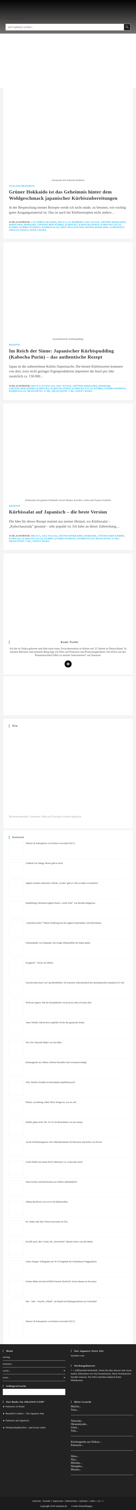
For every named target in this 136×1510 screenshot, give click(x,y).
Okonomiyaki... (79, 1424)
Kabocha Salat (110, 224)
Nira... (74, 1459)
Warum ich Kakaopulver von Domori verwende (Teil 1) (50, 843)
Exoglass (48, 386)
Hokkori (30, 224)
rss (99, 1500)
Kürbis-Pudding (30, 227)
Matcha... (76, 1406)
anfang (6, 1357)
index (92, 1500)
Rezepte (14, 344)
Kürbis (13, 227)
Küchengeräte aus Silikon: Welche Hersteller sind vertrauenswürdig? (56, 1062)
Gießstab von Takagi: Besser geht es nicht (44, 863)
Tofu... (74, 1430)
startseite (36, 1500)
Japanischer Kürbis (50, 224)
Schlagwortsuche (16, 1386)
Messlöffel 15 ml (39, 391)
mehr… (34, 1377)
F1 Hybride (75, 222)
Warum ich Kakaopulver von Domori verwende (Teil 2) (50, 1321)
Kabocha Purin (89, 224)
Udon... (75, 1427)
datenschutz (71, 1500)
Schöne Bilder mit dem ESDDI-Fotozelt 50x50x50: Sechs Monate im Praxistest (61, 1281)
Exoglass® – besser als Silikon (39, 962)
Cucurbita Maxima (44, 222)
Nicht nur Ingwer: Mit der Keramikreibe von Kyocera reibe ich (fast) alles (58, 1002)
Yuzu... (75, 1409)
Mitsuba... (76, 1462)
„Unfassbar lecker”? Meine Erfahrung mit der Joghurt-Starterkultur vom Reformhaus (63, 923)
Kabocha (71, 224)
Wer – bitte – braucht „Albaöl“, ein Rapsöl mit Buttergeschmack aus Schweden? (61, 1301)
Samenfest (117, 227)
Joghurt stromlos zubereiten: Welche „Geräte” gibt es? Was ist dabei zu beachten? (62, 883)
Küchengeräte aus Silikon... (86, 1441)
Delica (62, 222)
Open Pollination (72, 227)
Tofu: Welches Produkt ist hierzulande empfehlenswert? (50, 1082)
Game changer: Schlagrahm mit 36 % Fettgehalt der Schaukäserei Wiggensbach (61, 1261)
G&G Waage (92, 222)
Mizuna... (76, 1469)
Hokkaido (15, 224)
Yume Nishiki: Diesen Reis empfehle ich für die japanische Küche (55, 1022)
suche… (34, 1370)
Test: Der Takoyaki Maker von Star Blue (44, 1042)
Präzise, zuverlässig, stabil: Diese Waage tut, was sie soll (51, 1102)
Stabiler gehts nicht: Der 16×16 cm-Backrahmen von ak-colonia (54, 1122)
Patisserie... (77, 1445)
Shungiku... (77, 1466)
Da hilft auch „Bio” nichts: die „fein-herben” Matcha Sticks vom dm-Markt (59, 1241)
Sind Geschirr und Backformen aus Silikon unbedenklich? (51, 1182)
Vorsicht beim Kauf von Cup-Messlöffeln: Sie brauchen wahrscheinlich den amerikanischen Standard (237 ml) (75, 982)
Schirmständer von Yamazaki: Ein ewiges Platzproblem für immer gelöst (58, 943)
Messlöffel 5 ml (63, 391)
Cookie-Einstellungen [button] (81, 1506)
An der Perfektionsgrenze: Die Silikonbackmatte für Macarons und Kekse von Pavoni (64, 1142)
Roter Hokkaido (97, 227)
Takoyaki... (77, 1420)
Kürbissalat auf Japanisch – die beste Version (58, 512)
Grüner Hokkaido (113, 222)
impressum (58, 1500)
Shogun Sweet (18, 230)
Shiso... (75, 1456)
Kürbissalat (50, 227)
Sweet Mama (38, 230)
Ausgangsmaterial (22, 186)
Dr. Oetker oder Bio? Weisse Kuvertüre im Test (47, 1221)
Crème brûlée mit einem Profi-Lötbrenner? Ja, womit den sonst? (54, 1162)
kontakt (47, 1500)
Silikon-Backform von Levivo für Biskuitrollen (47, 1202)
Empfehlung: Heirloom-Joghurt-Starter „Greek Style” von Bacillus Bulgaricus (60, 903)
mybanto (7, 1363)
